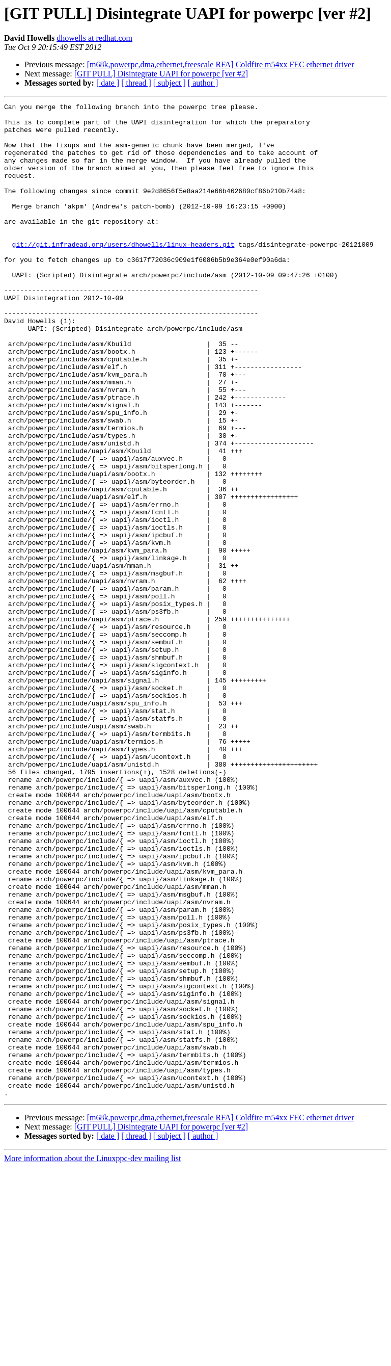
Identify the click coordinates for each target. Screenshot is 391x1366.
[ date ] (107, 82)
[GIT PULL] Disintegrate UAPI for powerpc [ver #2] (161, 73)
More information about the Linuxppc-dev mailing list (92, 1357)
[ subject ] (169, 82)
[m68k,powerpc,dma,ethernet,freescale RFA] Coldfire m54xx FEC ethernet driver (220, 64)
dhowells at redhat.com (94, 38)
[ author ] (203, 82)
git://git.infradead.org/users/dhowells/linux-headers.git (123, 273)
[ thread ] (136, 82)
